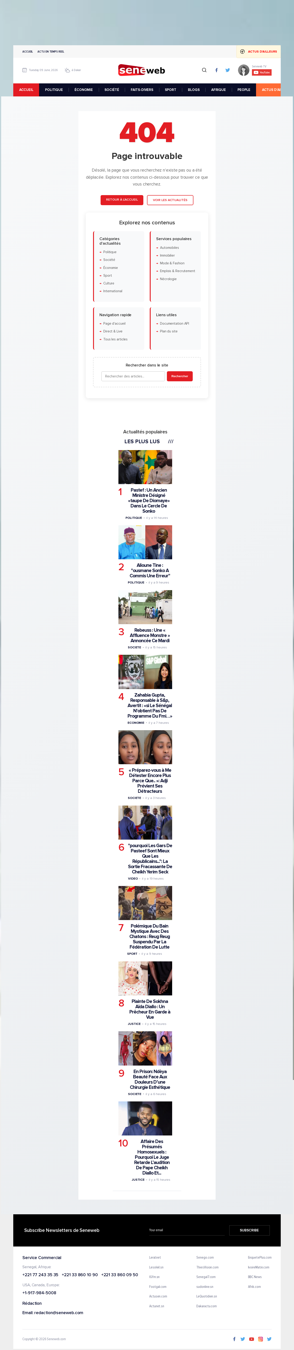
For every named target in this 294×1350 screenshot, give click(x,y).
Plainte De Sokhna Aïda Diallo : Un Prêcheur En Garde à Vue (149, 1009)
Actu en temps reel (50, 51)
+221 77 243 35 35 (40, 1275)
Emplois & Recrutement (177, 271)
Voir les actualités (170, 200)
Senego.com (205, 1258)
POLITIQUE (54, 90)
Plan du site (169, 331)
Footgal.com (157, 1287)
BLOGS (193, 90)
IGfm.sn (154, 1277)
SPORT (170, 90)
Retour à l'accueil (122, 200)
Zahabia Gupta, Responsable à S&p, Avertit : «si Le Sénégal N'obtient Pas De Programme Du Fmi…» (150, 705)
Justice (134, 1024)
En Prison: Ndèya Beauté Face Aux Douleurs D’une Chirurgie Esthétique (150, 1079)
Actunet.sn (156, 1306)
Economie (136, 722)
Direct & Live (113, 331)
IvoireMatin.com (259, 1267)
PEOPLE (244, 90)
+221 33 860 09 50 (119, 1275)
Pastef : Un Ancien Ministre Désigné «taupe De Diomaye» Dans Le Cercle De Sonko (149, 501)
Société (109, 260)
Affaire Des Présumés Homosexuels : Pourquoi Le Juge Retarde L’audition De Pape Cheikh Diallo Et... (152, 1157)
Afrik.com (254, 1287)
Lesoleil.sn (156, 1267)
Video (133, 878)
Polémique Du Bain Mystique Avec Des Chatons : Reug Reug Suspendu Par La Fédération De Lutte (149, 936)
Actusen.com (158, 1296)
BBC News (255, 1277)
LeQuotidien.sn (206, 1296)
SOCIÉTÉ (111, 90)
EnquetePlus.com (260, 1258)
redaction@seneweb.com (58, 1313)
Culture (108, 283)
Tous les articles (115, 339)
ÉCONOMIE (84, 90)
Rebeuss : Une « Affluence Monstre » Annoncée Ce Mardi (150, 635)
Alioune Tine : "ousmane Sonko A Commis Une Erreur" (150, 570)
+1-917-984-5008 (39, 1293)
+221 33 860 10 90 (80, 1275)
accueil (26, 90)
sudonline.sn (204, 1287)
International (112, 291)
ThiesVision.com (207, 1267)
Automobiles (169, 247)
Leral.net (155, 1258)
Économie (110, 267)
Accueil (27, 51)
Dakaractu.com (206, 1306)
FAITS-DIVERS (142, 90)
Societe (134, 647)
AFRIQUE (218, 90)
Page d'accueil (114, 323)
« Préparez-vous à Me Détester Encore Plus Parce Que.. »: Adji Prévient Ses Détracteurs (150, 781)
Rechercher (179, 376)
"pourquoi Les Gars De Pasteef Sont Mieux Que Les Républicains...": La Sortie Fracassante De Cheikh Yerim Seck (150, 859)
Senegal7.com (206, 1277)
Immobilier (167, 255)
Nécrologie (168, 279)
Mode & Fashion (172, 263)
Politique (110, 252)
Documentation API (174, 323)
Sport (107, 275)
